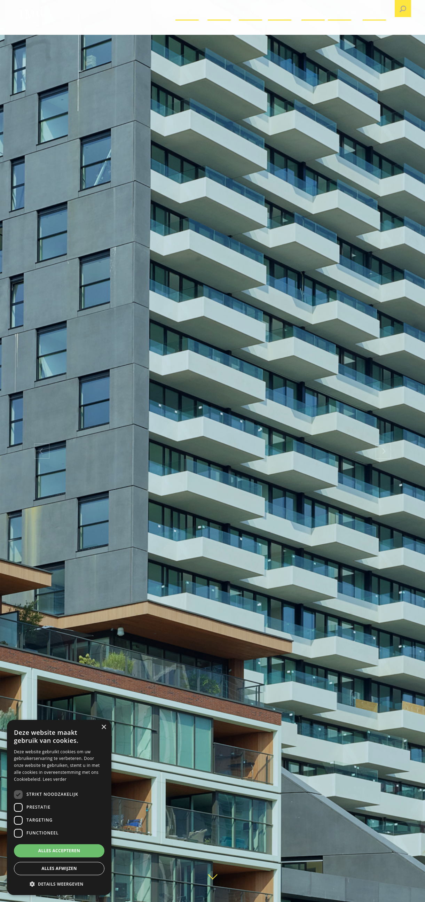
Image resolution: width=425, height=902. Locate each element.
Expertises (284, 29)
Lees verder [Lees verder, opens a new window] (55, 779)
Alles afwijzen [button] (59, 868)
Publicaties (344, 29)
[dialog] (59, 807)
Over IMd (252, 29)
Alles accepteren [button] (59, 851)
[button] (59, 884)
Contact (375, 29)
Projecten (222, 29)
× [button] (103, 727)
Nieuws (314, 29)
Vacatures (191, 29)
